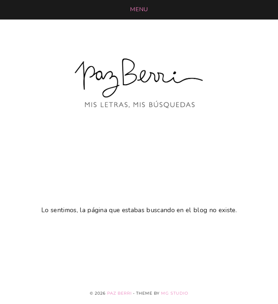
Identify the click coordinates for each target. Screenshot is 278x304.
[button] (139, 9)
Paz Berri (119, 293)
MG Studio (174, 293)
